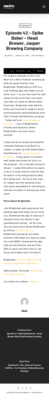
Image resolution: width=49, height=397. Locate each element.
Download (22, 259)
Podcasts (25, 25)
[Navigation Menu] (44, 7)
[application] (24, 71)
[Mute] (33, 71)
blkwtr (10, 55)
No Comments (38, 55)
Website (34, 259)
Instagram (9, 263)
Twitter (34, 263)
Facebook (22, 263)
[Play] (6, 71)
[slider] (20, 71)
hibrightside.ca (23, 230)
